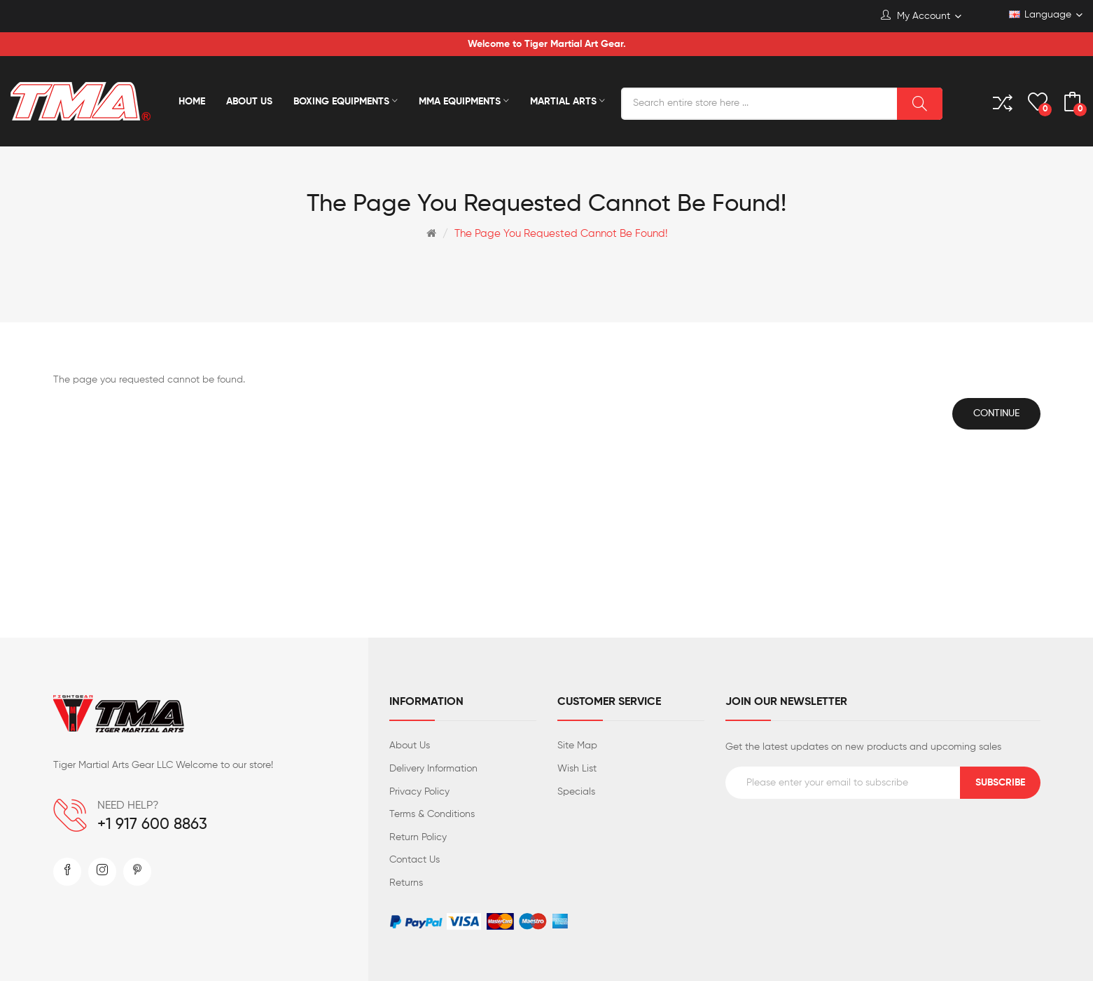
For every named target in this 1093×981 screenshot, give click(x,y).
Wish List (577, 769)
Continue (996, 413)
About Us (409, 745)
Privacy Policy (419, 792)
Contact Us (414, 860)
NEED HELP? (128, 805)
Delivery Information (433, 769)
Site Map (577, 745)
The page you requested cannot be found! (560, 233)
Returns (406, 883)
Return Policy (418, 837)
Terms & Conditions (432, 814)
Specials (576, 792)
